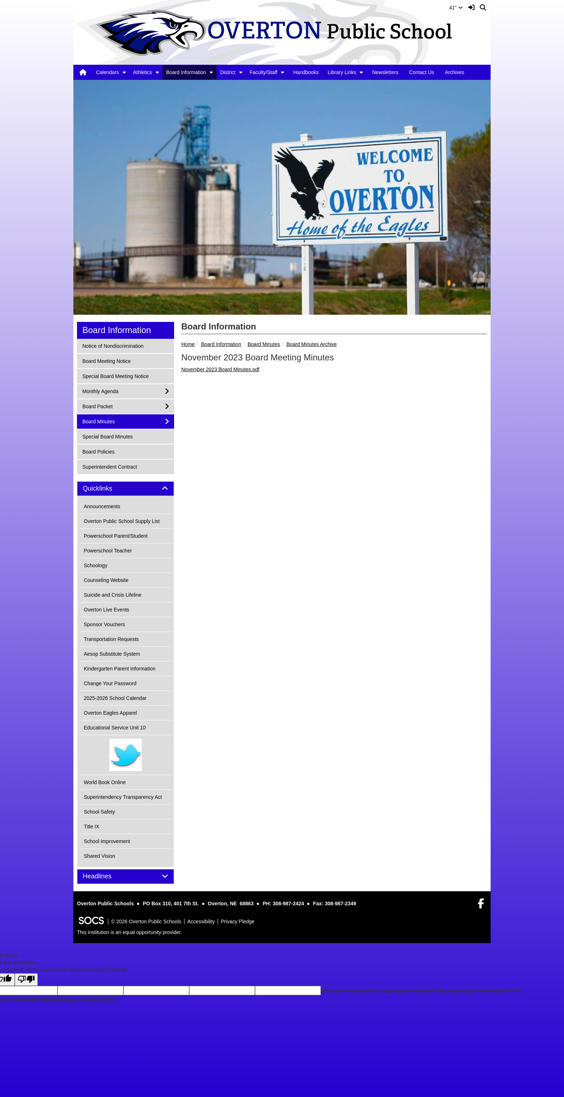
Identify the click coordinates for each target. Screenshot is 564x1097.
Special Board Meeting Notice (115, 375)
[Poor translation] (26, 979)
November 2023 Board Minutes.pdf (220, 369)
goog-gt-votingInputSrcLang (355, 990)
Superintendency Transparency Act (123, 797)
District (228, 72)
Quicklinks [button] (105, 488)
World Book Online (105, 782)
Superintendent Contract (109, 466)
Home (188, 344)
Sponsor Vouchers (104, 624)
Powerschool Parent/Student (115, 536)
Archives (454, 72)
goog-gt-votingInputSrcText (489, 990)
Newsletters (385, 72)
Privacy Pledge (237, 921)
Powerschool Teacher (108, 551)
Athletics (142, 72)
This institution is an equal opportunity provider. (129, 932)
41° (456, 7)
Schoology (95, 565)
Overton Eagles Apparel (110, 713)
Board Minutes (263, 344)
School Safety (99, 812)
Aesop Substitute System (112, 654)
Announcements (102, 506)
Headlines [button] (105, 876)
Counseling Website (106, 580)
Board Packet (97, 405)
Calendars (107, 72)
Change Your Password (110, 683)
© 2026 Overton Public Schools (146, 921)
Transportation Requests (111, 639)
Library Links (342, 72)
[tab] (125, 489)
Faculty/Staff (264, 72)
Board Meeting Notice (106, 360)
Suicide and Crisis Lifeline (112, 595)
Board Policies (98, 451)
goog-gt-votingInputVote (86, 999)
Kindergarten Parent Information (119, 669)
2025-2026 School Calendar (115, 698)
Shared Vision (99, 856)
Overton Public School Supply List (122, 521)
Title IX (91, 826)
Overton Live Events (106, 610)
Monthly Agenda (100, 390)
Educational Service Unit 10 (115, 727)
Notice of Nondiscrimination (113, 345)
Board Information (186, 72)
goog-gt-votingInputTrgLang (422, 990)
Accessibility (201, 921)
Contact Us (421, 72)
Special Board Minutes (107, 436)
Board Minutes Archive (311, 344)
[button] (124, 72)
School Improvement (107, 841)
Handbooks (306, 72)
